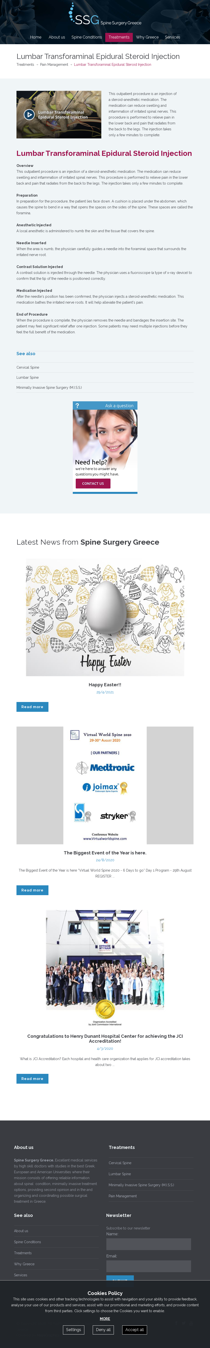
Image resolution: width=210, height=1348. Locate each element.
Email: (109, 1256)
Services (172, 37)
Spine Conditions (87, 37)
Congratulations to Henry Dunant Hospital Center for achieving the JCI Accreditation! (105, 1039)
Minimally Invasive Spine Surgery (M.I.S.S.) (49, 388)
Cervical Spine (27, 367)
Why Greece (147, 37)
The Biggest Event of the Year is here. (105, 852)
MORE (105, 1319)
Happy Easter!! (105, 684)
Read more (32, 707)
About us (57, 37)
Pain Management (54, 65)
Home (35, 37)
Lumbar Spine (27, 377)
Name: (110, 1234)
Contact (105, 46)
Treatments (119, 37)
